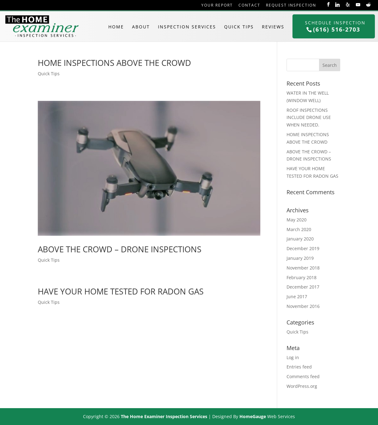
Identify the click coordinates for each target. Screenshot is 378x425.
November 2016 (303, 306)
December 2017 (303, 287)
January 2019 (300, 258)
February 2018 (302, 277)
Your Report (217, 5)
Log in (293, 357)
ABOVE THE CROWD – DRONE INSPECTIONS (119, 249)
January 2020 (300, 239)
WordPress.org (302, 386)
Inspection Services (187, 27)
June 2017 (297, 296)
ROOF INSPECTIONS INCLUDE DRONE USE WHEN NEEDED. (309, 117)
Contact (249, 5)
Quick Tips (239, 27)
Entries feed (299, 367)
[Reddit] (368, 4)
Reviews (273, 27)
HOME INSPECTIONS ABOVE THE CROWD (114, 62)
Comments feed (303, 376)
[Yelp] (348, 4)
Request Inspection (291, 5)
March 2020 (299, 229)
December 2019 (303, 248)
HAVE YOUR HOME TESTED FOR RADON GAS (121, 291)
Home (116, 27)
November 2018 (303, 268)
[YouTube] (358, 4)
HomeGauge (252, 416)
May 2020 (297, 220)
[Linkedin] (337, 4)
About (141, 27)
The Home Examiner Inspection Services (164, 416)
